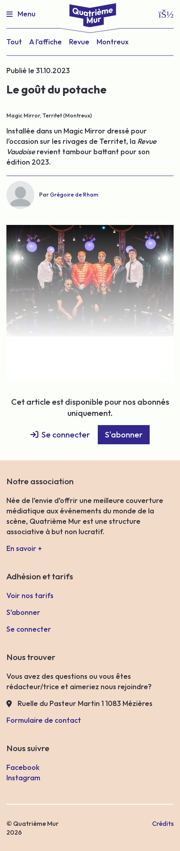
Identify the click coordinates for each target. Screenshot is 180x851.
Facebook (23, 767)
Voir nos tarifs (29, 595)
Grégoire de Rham (74, 194)
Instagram (23, 777)
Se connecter (66, 434)
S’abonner (23, 612)
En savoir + (24, 548)
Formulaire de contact (43, 720)
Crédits (163, 823)
